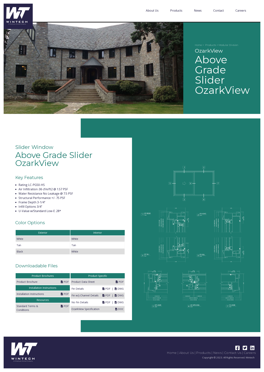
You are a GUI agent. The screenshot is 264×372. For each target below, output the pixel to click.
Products (176, 11)
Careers (240, 11)
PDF (65, 281)
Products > (212, 45)
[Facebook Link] (238, 349)
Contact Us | (234, 353)
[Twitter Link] (245, 349)
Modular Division (228, 45)
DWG (119, 288)
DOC (119, 309)
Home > (199, 45)
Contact (218, 11)
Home (172, 353)
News (198, 11)
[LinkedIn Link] (252, 349)
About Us (152, 11)
